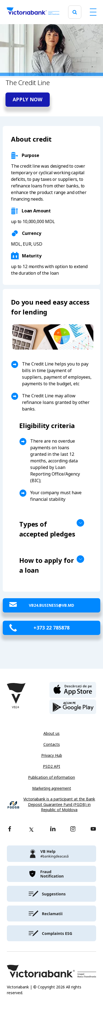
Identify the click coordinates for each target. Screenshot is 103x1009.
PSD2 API (51, 766)
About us (51, 733)
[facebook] (9, 829)
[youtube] (93, 829)
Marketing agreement (51, 788)
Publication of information (51, 777)
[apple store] (72, 689)
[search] (75, 12)
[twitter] (31, 829)
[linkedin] (52, 829)
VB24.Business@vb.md (51, 605)
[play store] (72, 706)
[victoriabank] (51, 853)
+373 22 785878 (51, 627)
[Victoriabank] (33, 12)
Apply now (27, 99)
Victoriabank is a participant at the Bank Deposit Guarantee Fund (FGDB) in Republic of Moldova (59, 805)
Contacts (51, 744)
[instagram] (73, 829)
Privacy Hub (51, 755)
